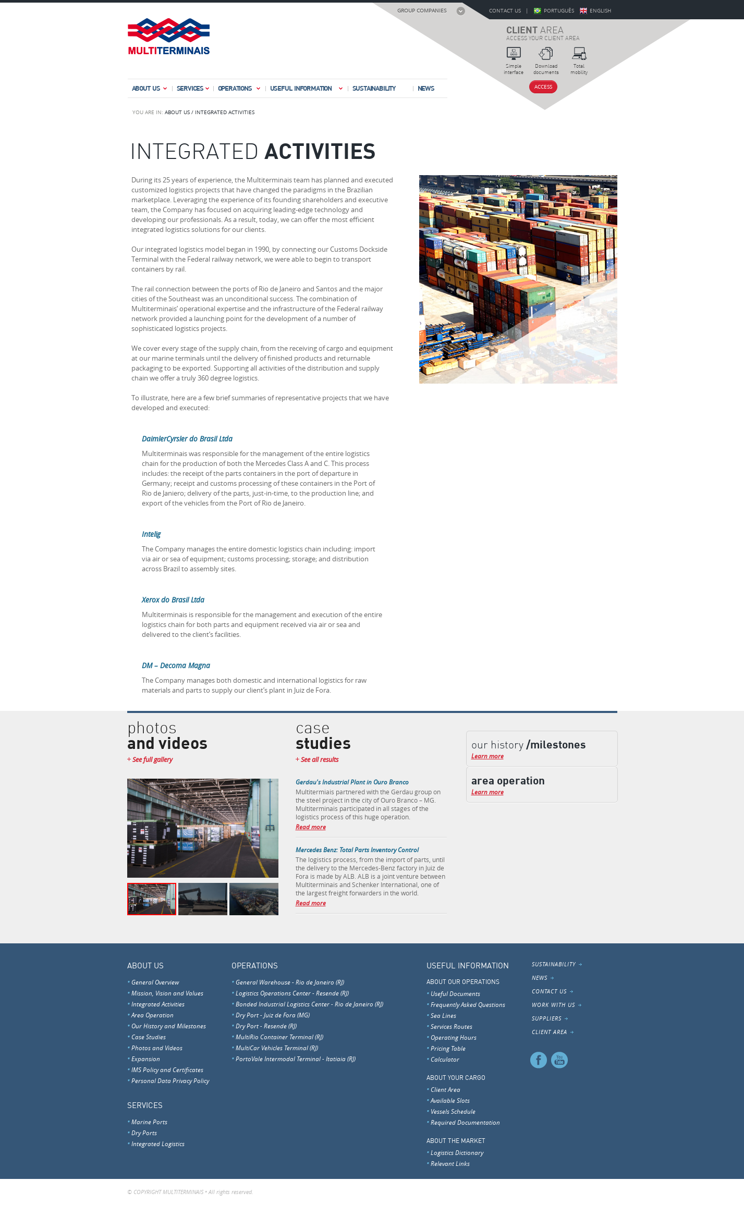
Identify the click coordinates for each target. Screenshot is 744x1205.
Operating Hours (454, 1037)
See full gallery (152, 759)
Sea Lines (443, 1015)
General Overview (155, 982)
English (600, 10)
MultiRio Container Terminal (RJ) (279, 1036)
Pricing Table (448, 1048)
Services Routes (451, 1026)
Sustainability (374, 88)
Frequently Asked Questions (468, 1004)
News (426, 88)
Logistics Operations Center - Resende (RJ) (292, 993)
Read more (311, 826)
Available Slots (450, 1100)
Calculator (445, 1059)
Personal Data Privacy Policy (170, 1080)
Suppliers (547, 1018)
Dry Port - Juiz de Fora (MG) (273, 1015)
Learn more (487, 756)
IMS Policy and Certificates (167, 1069)
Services (194, 90)
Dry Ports (144, 1132)
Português (559, 10)
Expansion (145, 1058)
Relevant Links (450, 1163)
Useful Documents (455, 993)
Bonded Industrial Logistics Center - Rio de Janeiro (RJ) (309, 1004)
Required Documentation (465, 1122)
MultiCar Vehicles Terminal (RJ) (277, 1047)
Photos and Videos (156, 1047)
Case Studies (148, 1036)
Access (543, 86)
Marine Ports (149, 1121)
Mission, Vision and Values (167, 993)
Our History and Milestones (168, 1026)
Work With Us (553, 1005)
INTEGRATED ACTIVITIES (224, 112)
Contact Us (505, 10)
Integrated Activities (158, 1004)
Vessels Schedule (453, 1111)
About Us (150, 90)
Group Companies (421, 10)
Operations (240, 90)
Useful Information (307, 90)
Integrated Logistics (158, 1143)
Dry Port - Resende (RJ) (266, 1026)
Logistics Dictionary (457, 1152)
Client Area (445, 1089)
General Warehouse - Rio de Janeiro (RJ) (290, 982)
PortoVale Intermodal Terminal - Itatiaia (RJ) (296, 1058)
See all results (319, 759)
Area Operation (152, 1015)
